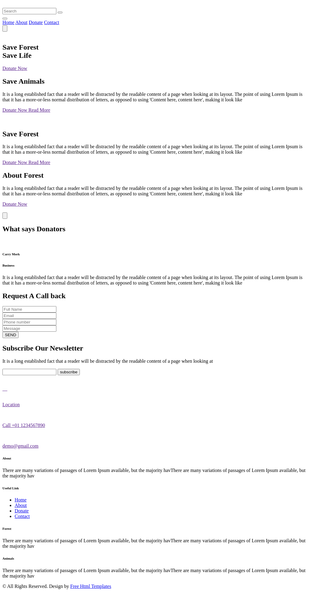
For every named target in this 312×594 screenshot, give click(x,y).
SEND (10, 335)
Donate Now (14, 68)
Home (8, 22)
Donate (36, 22)
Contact (51, 22)
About (21, 22)
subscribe (68, 372)
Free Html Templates (90, 586)
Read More (39, 110)
